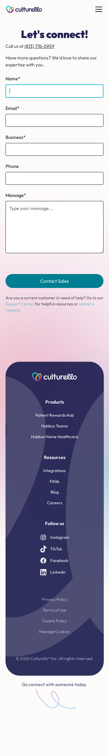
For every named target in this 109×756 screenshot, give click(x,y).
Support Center (20, 304)
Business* (16, 137)
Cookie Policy (54, 624)
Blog (55, 495)
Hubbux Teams (54, 429)
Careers (54, 506)
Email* (12, 108)
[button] (97, 9)
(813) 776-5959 (39, 46)
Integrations (54, 474)
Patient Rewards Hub (54, 419)
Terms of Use (54, 614)
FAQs (54, 485)
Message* (16, 195)
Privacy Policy (54, 603)
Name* (13, 78)
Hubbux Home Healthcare (54, 440)
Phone (12, 166)
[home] (24, 9)
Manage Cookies (54, 635)
